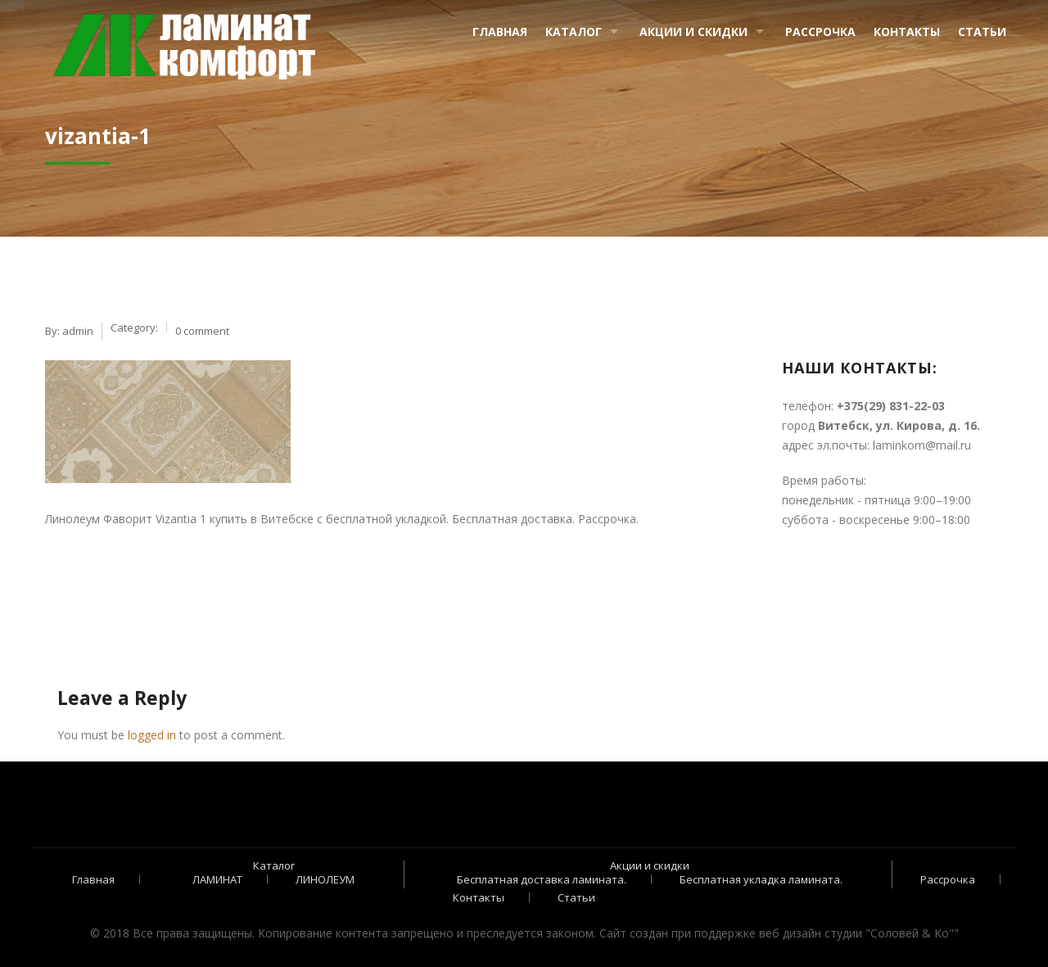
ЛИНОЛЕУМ (325, 879)
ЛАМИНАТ (217, 879)
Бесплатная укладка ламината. (761, 879)
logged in (152, 735)
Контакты (907, 31)
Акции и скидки (693, 31)
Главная (499, 31)
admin (77, 330)
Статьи (982, 31)
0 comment (202, 330)
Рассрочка (820, 31)
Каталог (573, 31)
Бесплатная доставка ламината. (541, 879)
